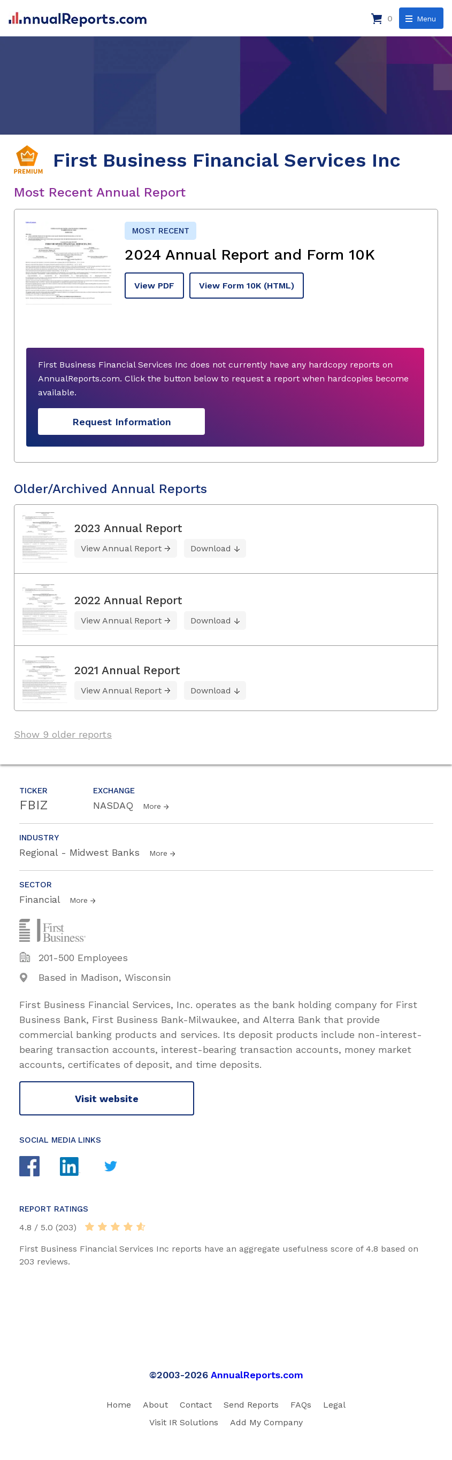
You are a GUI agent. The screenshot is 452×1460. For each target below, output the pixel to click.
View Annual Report (121, 548)
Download (210, 548)
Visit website (107, 1098)
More (152, 806)
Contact (196, 1405)
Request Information (121, 421)
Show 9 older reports (63, 734)
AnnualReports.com (257, 1374)
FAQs (300, 1405)
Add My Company (266, 1422)
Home (118, 1405)
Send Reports (251, 1405)
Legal (334, 1405)
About (155, 1405)
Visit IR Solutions (183, 1422)
